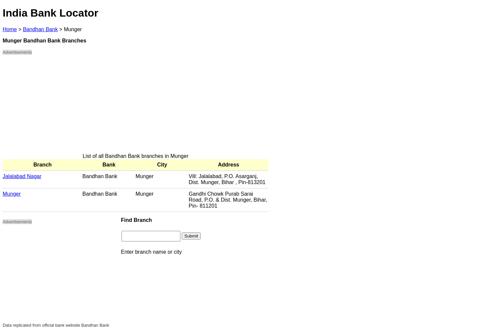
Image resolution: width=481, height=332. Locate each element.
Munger (12, 194)
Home (10, 29)
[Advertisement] (135, 106)
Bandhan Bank (40, 29)
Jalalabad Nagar (22, 176)
